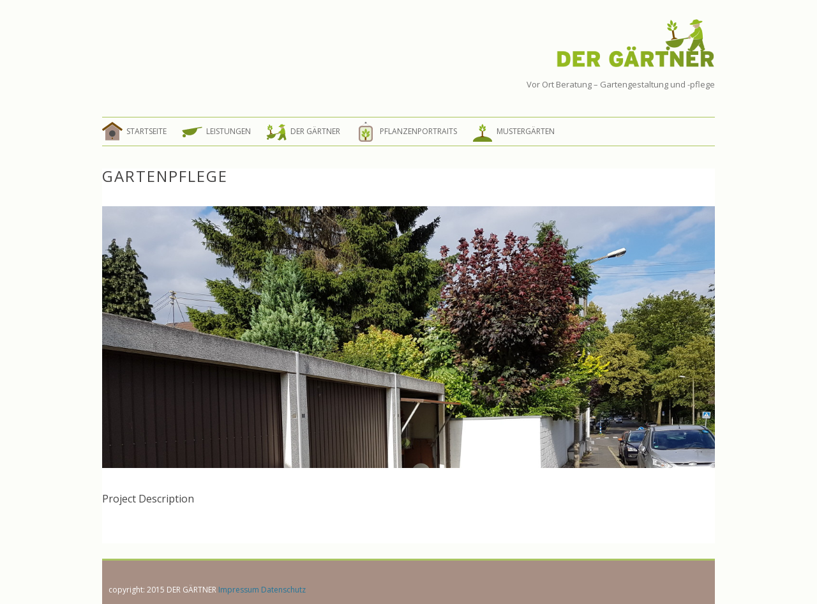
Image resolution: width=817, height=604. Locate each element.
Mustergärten (526, 131)
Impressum (238, 589)
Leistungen (228, 131)
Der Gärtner (315, 131)
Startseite (146, 131)
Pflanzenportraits (418, 131)
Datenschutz (283, 589)
